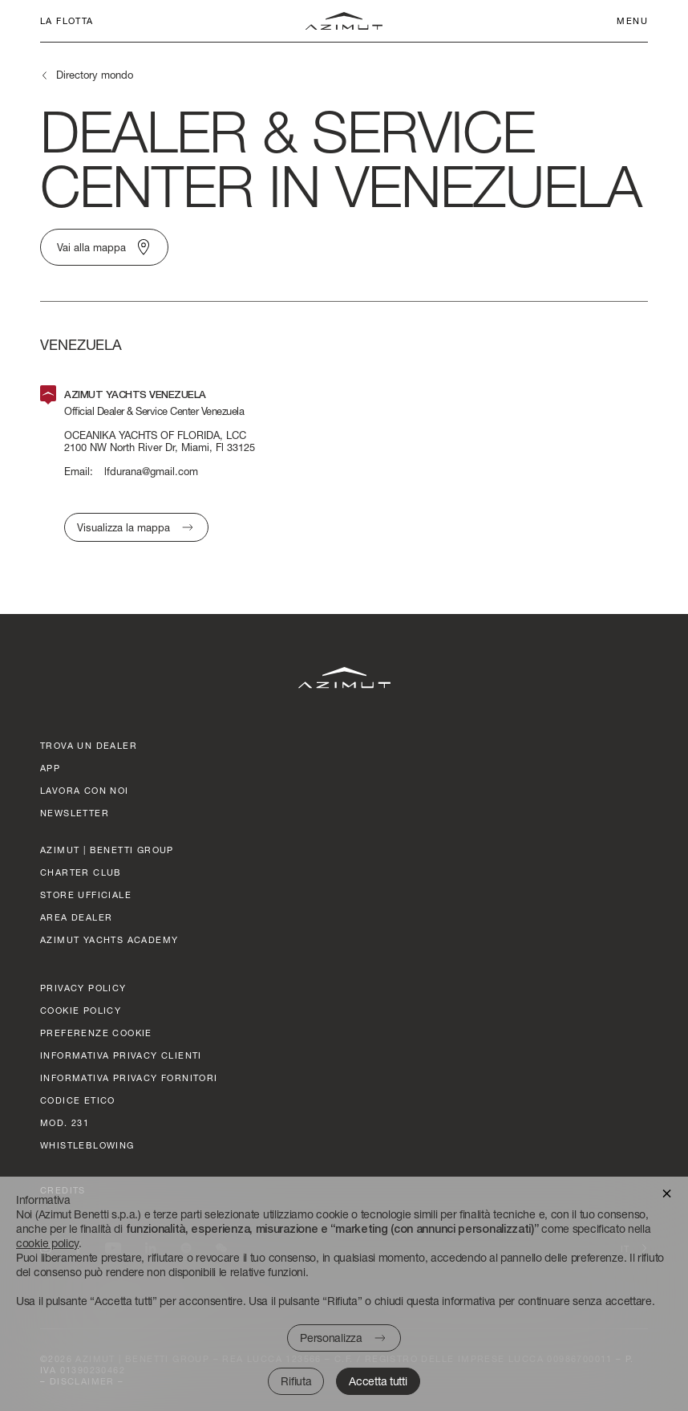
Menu (632, 20)
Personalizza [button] (331, 1337)
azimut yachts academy (109, 939)
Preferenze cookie (96, 1032)
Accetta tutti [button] (378, 1381)
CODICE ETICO (77, 1100)
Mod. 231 (64, 1122)
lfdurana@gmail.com (151, 472)
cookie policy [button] (47, 1243)
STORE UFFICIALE (86, 894)
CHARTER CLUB (81, 872)
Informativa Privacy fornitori (129, 1077)
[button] (667, 1192)
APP (50, 767)
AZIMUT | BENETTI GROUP (107, 849)
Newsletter (74, 812)
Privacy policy (83, 987)
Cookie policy (80, 1010)
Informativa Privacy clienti (121, 1055)
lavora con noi (84, 790)
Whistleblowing (87, 1145)
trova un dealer (88, 745)
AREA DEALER (76, 917)
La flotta (67, 20)
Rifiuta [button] (296, 1381)
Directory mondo (94, 74)
